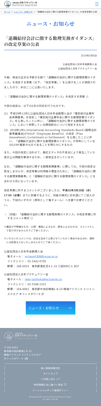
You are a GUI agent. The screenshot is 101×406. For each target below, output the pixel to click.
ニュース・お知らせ (23, 11)
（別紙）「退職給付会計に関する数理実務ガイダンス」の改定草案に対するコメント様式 (51, 216)
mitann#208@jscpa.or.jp (41, 256)
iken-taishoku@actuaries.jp (43, 279)
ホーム (7, 11)
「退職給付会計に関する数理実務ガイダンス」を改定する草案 (46, 96)
